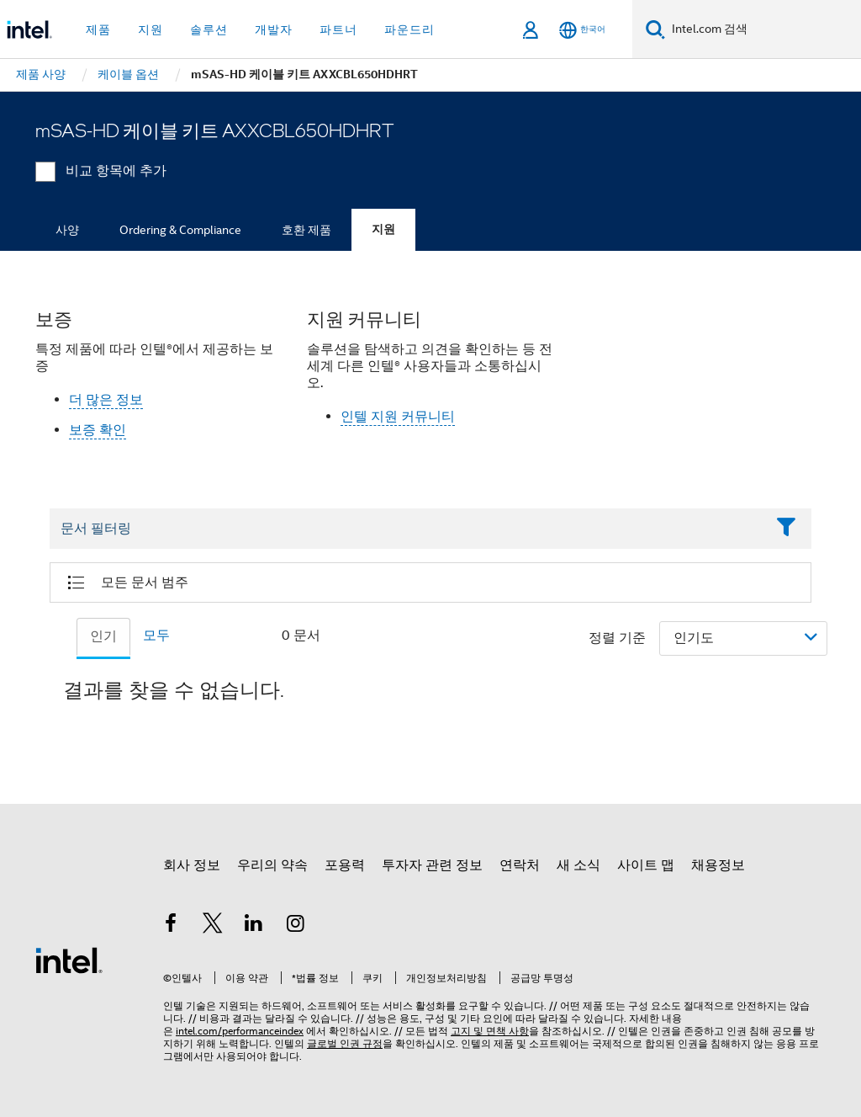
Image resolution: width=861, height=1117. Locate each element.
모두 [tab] (156, 635)
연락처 (519, 865)
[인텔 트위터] (212, 926)
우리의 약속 (272, 865)
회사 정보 (191, 865)
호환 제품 (306, 229)
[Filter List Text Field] (407, 528)
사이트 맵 (645, 865)
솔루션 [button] (209, 29)
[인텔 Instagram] (296, 926)
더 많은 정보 (106, 399)
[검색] (655, 29)
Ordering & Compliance (180, 229)
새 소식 (578, 865)
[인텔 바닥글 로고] (69, 959)
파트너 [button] (338, 29)
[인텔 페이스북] (170, 926)
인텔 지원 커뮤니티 (398, 416)
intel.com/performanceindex (240, 1030)
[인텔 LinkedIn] (254, 926)
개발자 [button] (274, 29)
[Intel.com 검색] (763, 29)
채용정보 (718, 865)
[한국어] (582, 30)
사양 (67, 229)
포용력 (345, 865)
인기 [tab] (103, 636)
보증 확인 (97, 430)
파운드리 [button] (409, 29)
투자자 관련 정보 (432, 865)
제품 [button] (98, 29)
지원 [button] (150, 29)
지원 (383, 229)
